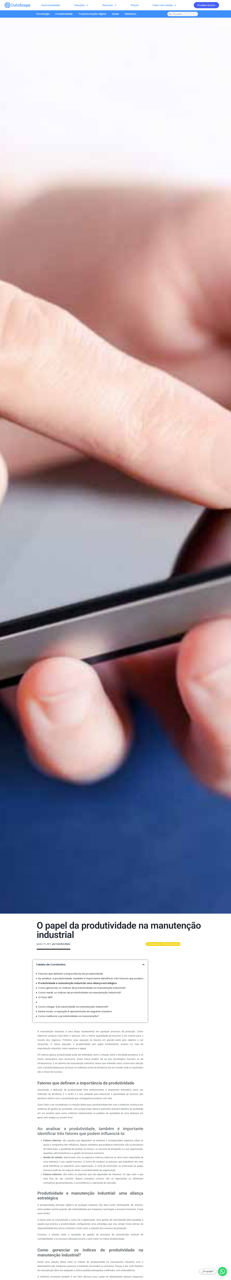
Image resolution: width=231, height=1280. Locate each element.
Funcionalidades (50, 5)
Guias (115, 14)
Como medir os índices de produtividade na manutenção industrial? (79, 992)
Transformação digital (92, 14)
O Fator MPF (45, 997)
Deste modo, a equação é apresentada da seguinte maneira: (75, 1011)
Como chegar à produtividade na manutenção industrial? (73, 1006)
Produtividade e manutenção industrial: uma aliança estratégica (77, 983)
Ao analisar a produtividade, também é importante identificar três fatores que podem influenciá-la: (91, 978)
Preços (135, 5)
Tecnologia (43, 14)
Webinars (130, 14)
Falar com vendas (165, 5)
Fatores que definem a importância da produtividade (70, 973)
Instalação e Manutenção (163, 943)
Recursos (110, 5)
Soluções (81, 5)
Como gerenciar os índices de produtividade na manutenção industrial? (82, 988)
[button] (143, 964)
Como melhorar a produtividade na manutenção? (68, 1016)
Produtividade (64, 14)
